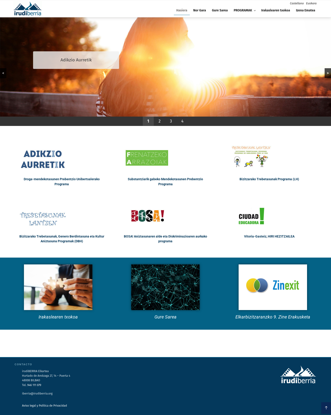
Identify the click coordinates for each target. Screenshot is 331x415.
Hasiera (181, 10)
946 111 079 (34, 385)
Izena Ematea (305, 10)
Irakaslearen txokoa (275, 10)
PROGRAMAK (245, 10)
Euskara (311, 3)
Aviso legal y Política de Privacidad (44, 405)
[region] (165, 71)
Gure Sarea (220, 10)
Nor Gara (199, 10)
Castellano (297, 3)
